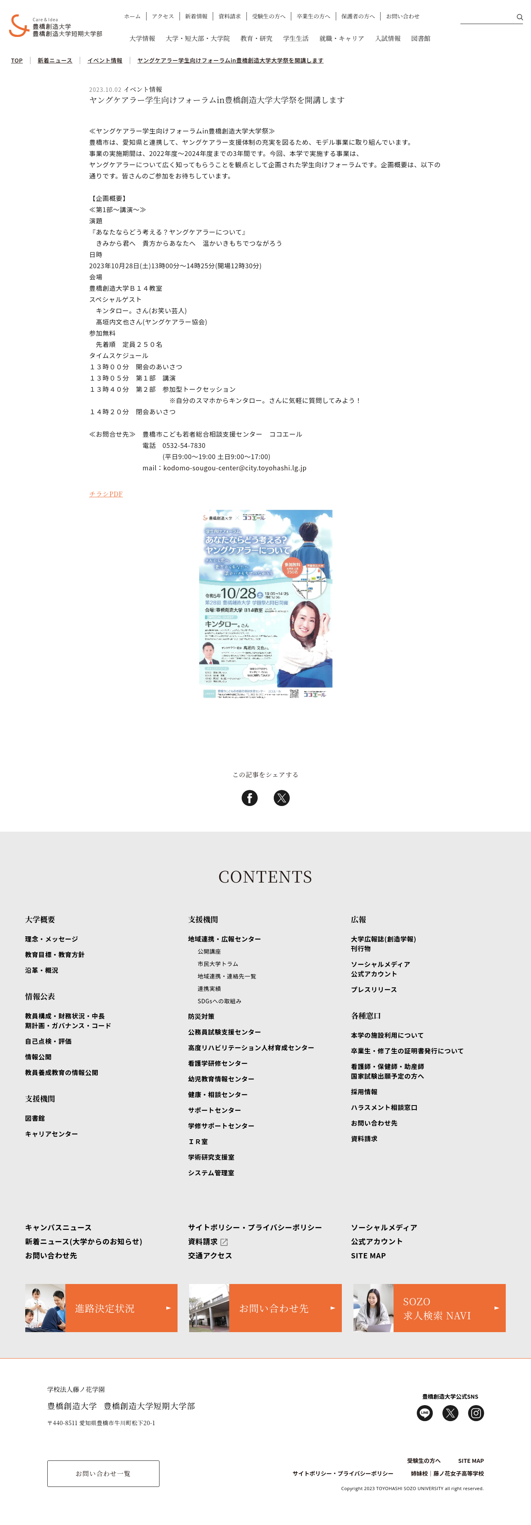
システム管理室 (211, 1172)
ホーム (131, 16)
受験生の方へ (268, 16)
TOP (17, 60)
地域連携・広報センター (224, 939)
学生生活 (296, 38)
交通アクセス (210, 1255)
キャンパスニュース (58, 1227)
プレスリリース (374, 989)
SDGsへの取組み (220, 1001)
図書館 (420, 38)
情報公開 (38, 1056)
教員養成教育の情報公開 (62, 1072)
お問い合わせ (402, 16)
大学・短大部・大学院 (198, 38)
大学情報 (142, 38)
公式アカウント (377, 1241)
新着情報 (196, 16)
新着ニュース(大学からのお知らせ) (84, 1241)
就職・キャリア (341, 38)
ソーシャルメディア (384, 1227)
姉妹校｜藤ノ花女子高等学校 (447, 1473)
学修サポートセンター (221, 1125)
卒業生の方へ (313, 16)
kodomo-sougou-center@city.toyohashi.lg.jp (235, 467)
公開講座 (209, 951)
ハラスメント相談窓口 (384, 1107)
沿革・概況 (42, 970)
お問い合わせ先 (374, 1123)
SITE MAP (368, 1255)
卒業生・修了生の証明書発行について (407, 1050)
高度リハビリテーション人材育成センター (251, 1047)
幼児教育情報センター (221, 1078)
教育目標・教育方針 (55, 954)
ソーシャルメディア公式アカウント (380, 968)
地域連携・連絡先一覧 (227, 976)
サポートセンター (214, 1110)
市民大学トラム (218, 964)
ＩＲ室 (198, 1141)
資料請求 (229, 16)
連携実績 (209, 988)
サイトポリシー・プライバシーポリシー (255, 1227)
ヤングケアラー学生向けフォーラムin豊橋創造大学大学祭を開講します (230, 60)
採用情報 (364, 1091)
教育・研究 (256, 38)
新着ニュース (55, 60)
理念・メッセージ (52, 939)
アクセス (162, 16)
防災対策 (201, 1016)
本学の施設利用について (387, 1035)
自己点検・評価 (48, 1041)
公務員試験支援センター (224, 1032)
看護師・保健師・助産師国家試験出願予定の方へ (387, 1071)
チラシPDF (106, 493)
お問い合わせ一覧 (103, 1473)
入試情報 (387, 38)
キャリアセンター (52, 1133)
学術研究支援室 (211, 1157)
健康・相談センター (218, 1094)
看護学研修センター (218, 1063)
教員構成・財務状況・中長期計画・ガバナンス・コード (68, 1020)
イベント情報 (104, 60)
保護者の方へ (358, 16)
